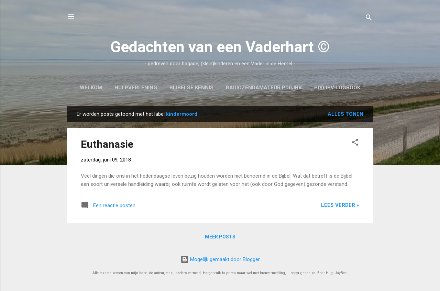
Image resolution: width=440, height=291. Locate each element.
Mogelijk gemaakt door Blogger (220, 259)
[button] (355, 143)
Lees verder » (340, 205)
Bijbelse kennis (191, 88)
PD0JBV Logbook (337, 88)
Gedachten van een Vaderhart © (220, 47)
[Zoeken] (369, 18)
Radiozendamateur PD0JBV (264, 88)
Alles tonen (345, 114)
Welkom (91, 88)
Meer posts (220, 236)
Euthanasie (107, 144)
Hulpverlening (135, 88)
